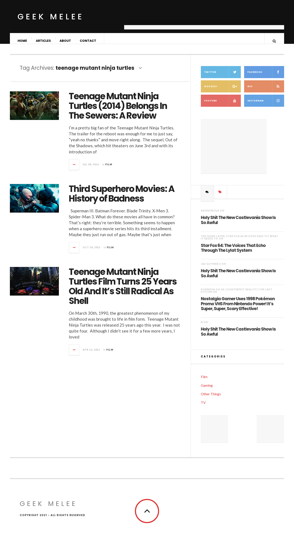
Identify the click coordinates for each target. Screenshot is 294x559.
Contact (88, 41)
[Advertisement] (204, 19)
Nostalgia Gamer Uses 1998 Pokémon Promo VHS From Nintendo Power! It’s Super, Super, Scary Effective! (238, 308)
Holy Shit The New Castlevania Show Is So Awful (238, 224)
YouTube (222, 105)
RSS (265, 91)
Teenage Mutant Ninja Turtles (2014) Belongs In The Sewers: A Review (118, 110)
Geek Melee (51, 16)
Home (22, 41)
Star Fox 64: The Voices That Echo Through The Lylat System (233, 252)
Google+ (222, 91)
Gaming (207, 390)
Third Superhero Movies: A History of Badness (121, 198)
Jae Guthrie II (211, 268)
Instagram (265, 105)
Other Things (211, 398)
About (65, 41)
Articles (43, 41)
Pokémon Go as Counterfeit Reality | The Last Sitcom (236, 295)
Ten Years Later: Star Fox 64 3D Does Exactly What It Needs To (239, 241)
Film (108, 168)
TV (203, 407)
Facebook (265, 76)
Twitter (222, 76)
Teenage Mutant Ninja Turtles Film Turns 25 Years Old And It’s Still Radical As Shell (123, 290)
